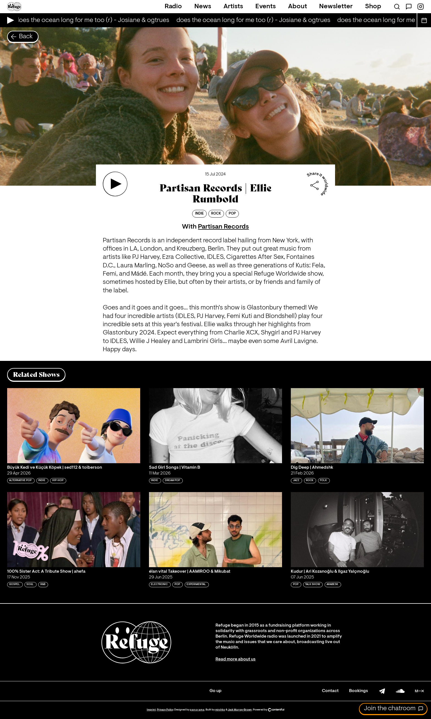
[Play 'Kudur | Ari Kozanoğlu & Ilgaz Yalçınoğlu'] (357, 529)
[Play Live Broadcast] (9, 20)
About (297, 6)
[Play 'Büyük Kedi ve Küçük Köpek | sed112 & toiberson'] (73, 425)
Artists (233, 6)
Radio (173, 6)
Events (265, 6)
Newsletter (336, 6)
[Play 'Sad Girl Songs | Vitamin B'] (215, 425)
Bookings (358, 691)
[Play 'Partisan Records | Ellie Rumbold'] (115, 184)
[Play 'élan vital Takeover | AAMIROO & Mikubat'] (215, 529)
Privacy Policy (165, 710)
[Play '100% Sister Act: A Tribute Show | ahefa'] (73, 529)
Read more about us (236, 659)
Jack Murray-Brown (240, 710)
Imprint (151, 710)
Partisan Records (223, 227)
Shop (373, 6)
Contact (330, 691)
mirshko (220, 710)
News (202, 6)
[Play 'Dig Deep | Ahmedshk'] (357, 425)
